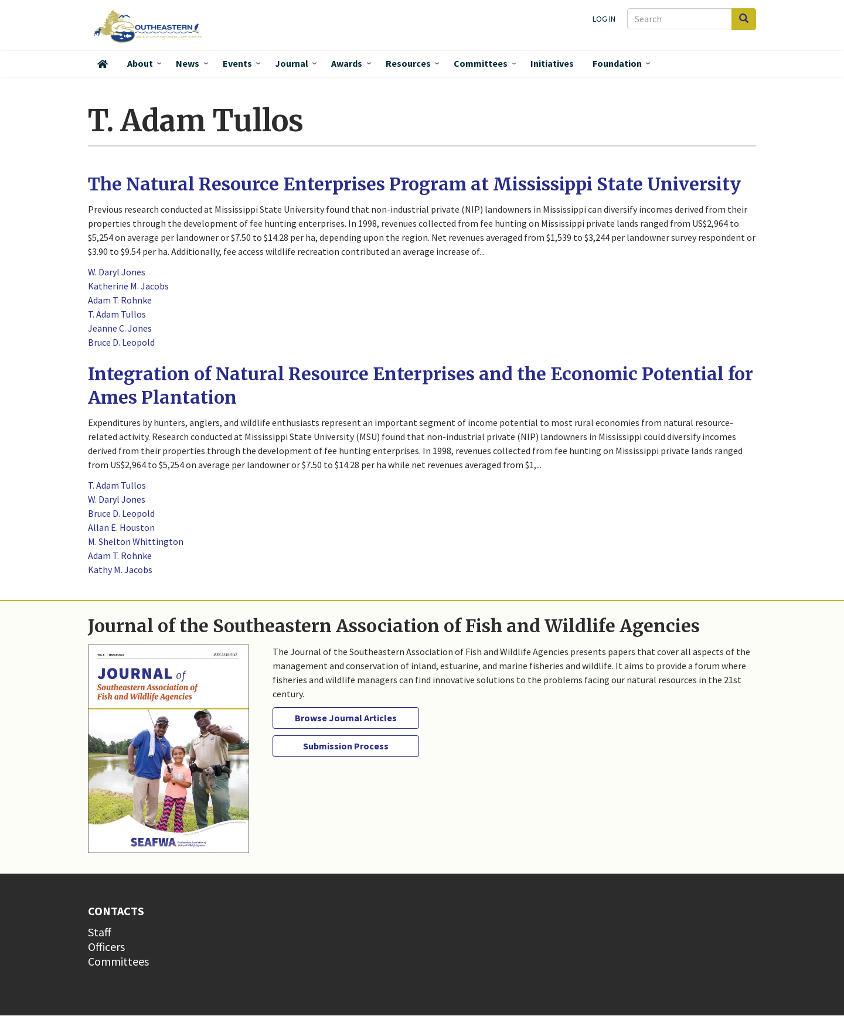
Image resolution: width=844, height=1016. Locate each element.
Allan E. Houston (121, 527)
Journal (291, 63)
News (187, 63)
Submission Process (346, 746)
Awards (346, 63)
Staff (99, 932)
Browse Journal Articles (346, 718)
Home (102, 64)
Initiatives (552, 63)
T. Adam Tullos (117, 314)
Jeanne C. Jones (120, 328)
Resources (408, 63)
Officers (106, 946)
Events (237, 63)
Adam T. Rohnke (120, 300)
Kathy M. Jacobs (120, 569)
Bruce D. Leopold (121, 342)
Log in (604, 18)
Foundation (617, 63)
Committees (481, 63)
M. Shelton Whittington (135, 541)
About (140, 63)
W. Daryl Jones (116, 272)
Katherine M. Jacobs (128, 286)
